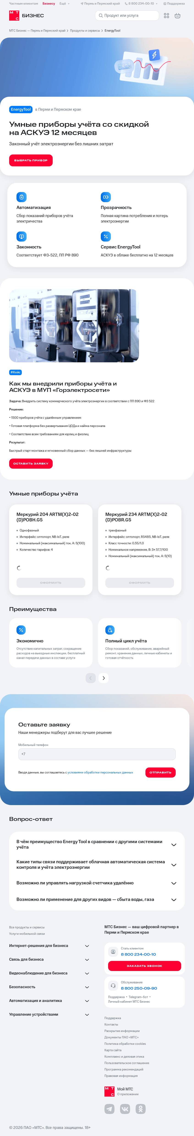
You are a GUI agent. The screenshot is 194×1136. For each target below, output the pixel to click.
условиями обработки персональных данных (100, 772)
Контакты (111, 1024)
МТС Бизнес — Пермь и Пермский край (37, 30)
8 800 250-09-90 (139, 988)
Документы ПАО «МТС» (121, 1037)
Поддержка (117, 997)
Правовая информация (121, 1076)
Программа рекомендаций (123, 1069)
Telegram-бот (138, 997)
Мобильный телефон (33, 745)
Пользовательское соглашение (126, 1063)
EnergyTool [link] (112, 30)
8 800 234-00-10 (141, 3)
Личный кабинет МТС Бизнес (129, 1001)
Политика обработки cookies (125, 1044)
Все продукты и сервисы (27, 927)
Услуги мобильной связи (27, 934)
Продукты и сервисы (85, 30)
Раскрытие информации (122, 1031)
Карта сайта (112, 1050)
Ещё (65, 3)
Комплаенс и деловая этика (124, 1056)
